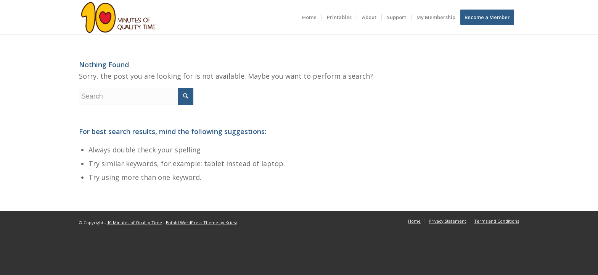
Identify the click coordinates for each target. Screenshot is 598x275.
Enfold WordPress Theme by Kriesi (201, 222)
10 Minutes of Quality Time (134, 222)
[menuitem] (309, 17)
